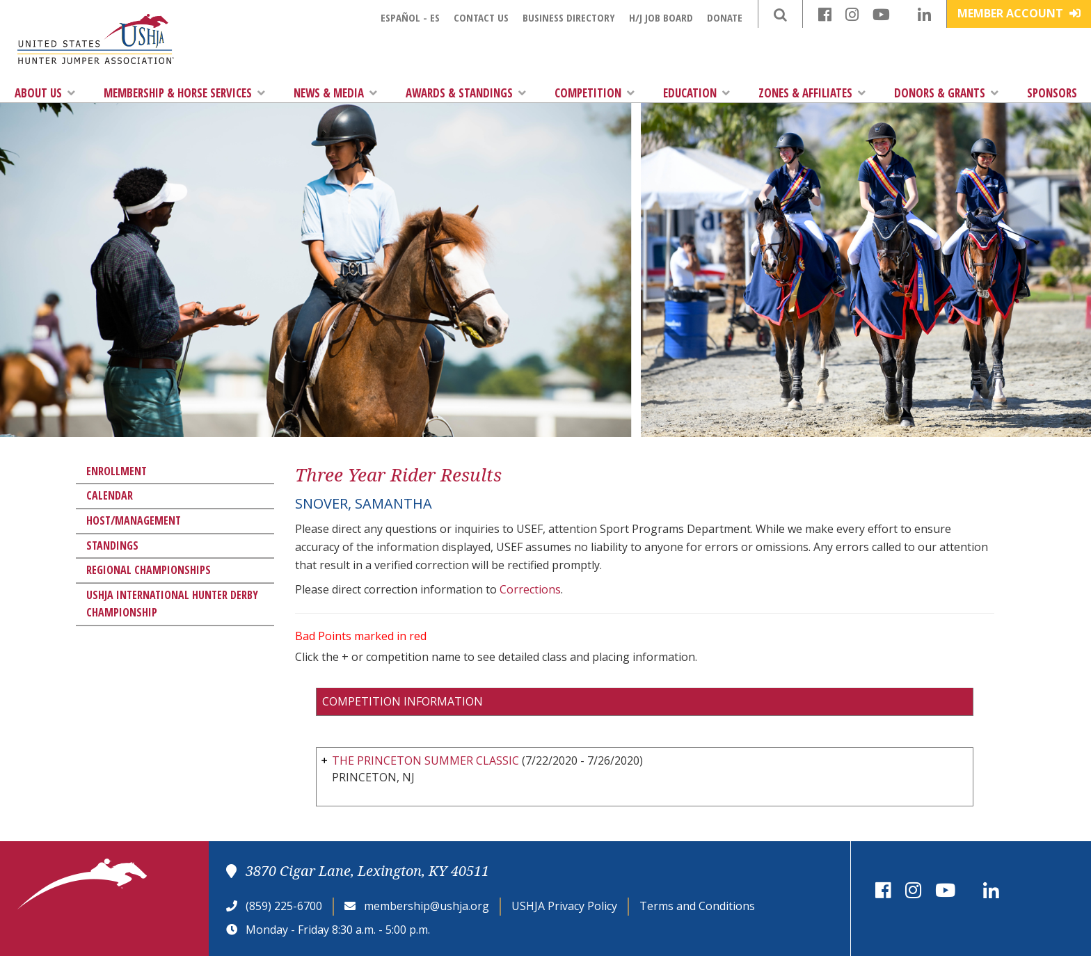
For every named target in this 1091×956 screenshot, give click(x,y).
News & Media (335, 93)
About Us (45, 93)
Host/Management (133, 520)
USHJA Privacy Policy (564, 906)
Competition (595, 93)
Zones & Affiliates (812, 93)
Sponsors (1052, 93)
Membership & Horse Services (184, 93)
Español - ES (410, 17)
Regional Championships (148, 569)
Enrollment (116, 471)
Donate (724, 17)
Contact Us (481, 17)
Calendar (109, 495)
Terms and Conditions (697, 906)
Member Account (1019, 13)
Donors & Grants (946, 93)
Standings (112, 545)
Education (696, 93)
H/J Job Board (661, 17)
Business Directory (569, 17)
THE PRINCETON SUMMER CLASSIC (425, 760)
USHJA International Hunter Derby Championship (172, 604)
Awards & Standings (466, 93)
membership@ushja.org (426, 906)
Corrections (530, 589)
